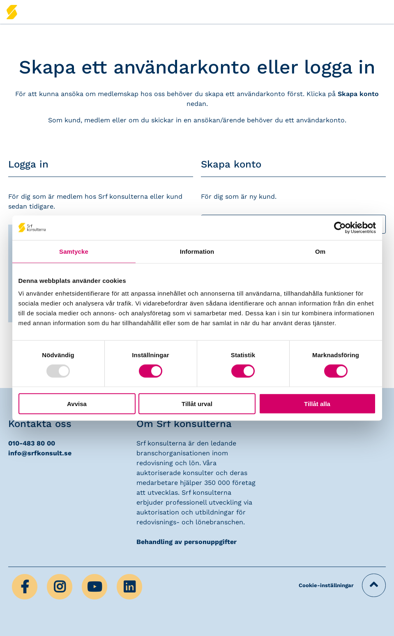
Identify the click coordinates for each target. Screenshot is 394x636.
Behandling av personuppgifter (186, 542)
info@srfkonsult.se (39, 453)
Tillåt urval (197, 403)
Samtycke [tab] (73, 251)
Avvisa (77, 403)
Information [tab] (197, 251)
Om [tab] (320, 251)
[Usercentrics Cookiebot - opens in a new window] (340, 227)
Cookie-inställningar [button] (326, 585)
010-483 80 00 (31, 443)
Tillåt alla (317, 403)
